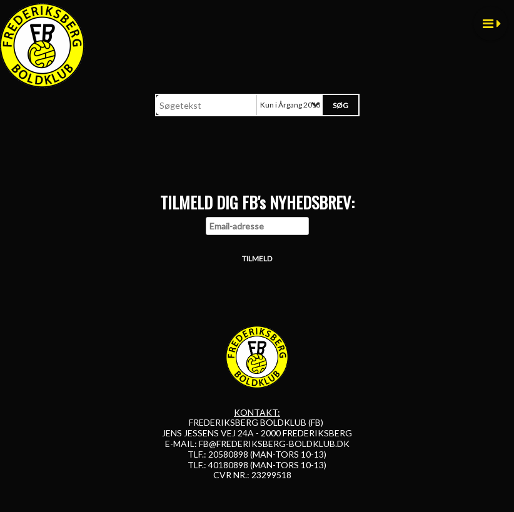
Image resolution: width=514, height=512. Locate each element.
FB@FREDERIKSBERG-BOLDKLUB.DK (274, 443)
